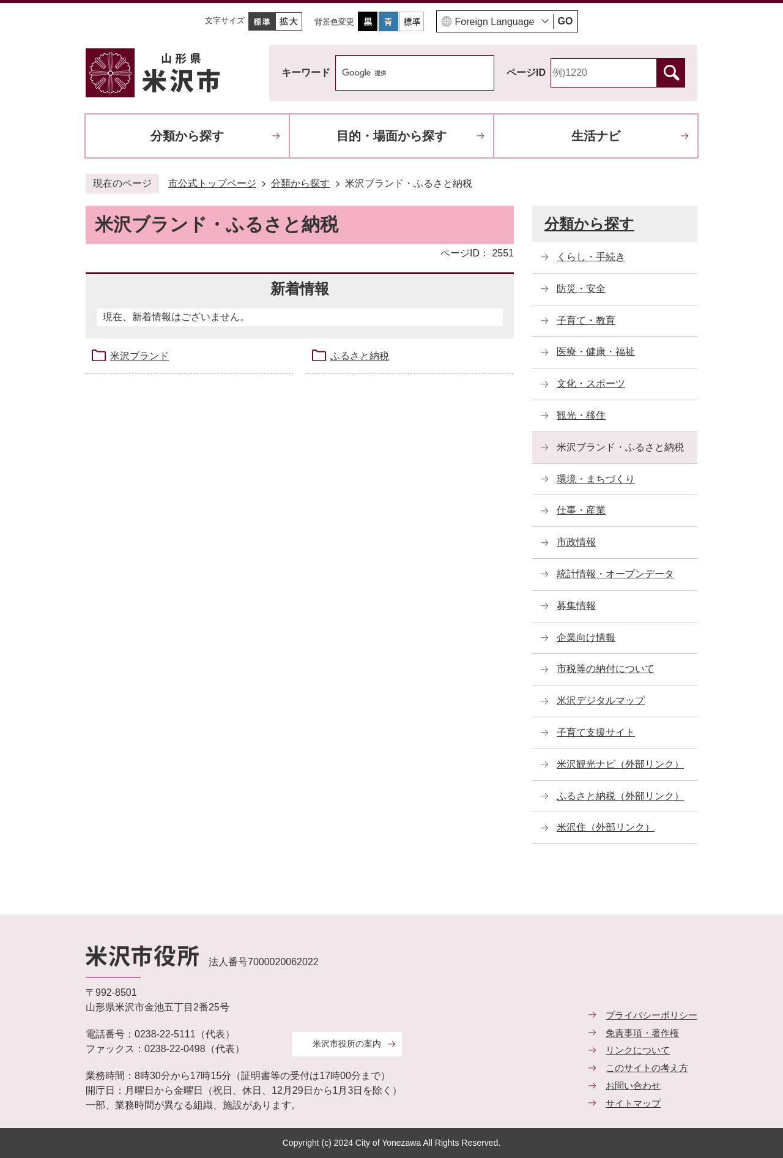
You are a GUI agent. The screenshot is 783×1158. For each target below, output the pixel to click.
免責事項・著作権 (642, 1033)
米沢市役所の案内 (347, 1043)
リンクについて (638, 1050)
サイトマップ (633, 1103)
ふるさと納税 (359, 356)
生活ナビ (595, 136)
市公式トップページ (212, 183)
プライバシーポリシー (651, 1015)
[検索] (402, 72)
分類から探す (187, 136)
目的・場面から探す (391, 136)
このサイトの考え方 (647, 1068)
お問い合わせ (633, 1085)
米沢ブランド (139, 356)
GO (565, 21)
